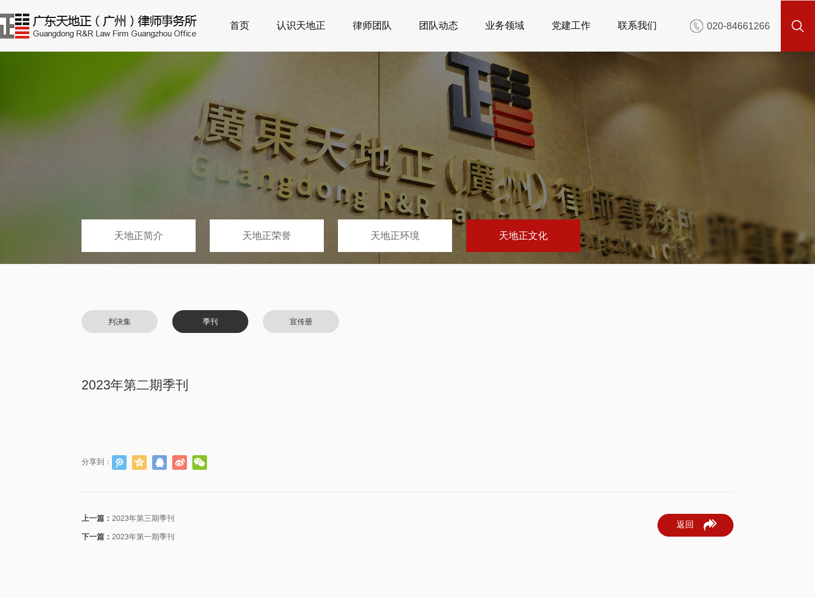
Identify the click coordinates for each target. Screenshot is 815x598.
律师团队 (372, 25)
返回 (696, 525)
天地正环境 (395, 235)
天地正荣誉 (266, 235)
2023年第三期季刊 (128, 518)
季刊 (210, 321)
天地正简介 (138, 235)
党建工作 (571, 25)
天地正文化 (523, 235)
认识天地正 (301, 25)
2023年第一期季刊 (128, 536)
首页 (239, 25)
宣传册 (301, 321)
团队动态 (438, 25)
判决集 (119, 321)
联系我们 (637, 25)
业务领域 (504, 25)
